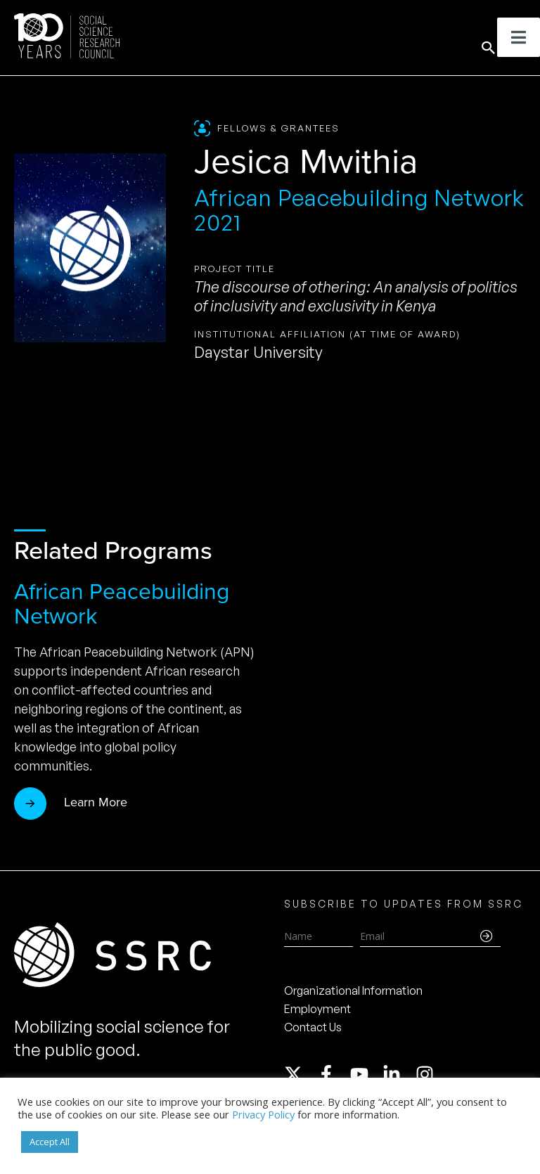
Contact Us (313, 1027)
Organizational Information (353, 990)
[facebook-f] (332, 1074)
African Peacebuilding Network (121, 603)
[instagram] (427, 1074)
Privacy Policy (263, 1114)
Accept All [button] (50, 1141)
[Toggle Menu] (518, 37)
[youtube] (365, 1074)
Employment (317, 1009)
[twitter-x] (299, 1074)
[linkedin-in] (397, 1074)
